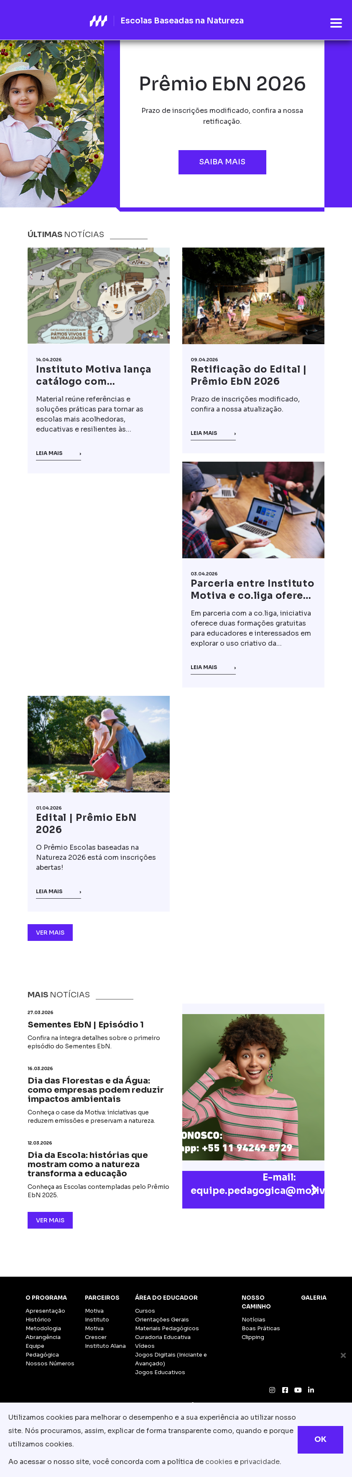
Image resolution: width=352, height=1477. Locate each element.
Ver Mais (50, 932)
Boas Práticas (261, 1328)
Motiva (94, 1310)
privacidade (260, 1461)
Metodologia (43, 1328)
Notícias (253, 1319)
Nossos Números (50, 1363)
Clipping (253, 1337)
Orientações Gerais (162, 1319)
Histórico (38, 1319)
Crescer (96, 1337)
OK (320, 1439)
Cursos (145, 1310)
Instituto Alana (105, 1345)
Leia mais (58, 453)
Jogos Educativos (160, 1372)
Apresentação (45, 1310)
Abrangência (43, 1337)
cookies (218, 1461)
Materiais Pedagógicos (167, 1328)
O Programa (46, 1297)
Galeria (313, 1297)
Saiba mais (222, 161)
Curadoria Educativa (163, 1337)
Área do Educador (166, 1297)
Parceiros (102, 1297)
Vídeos (145, 1345)
